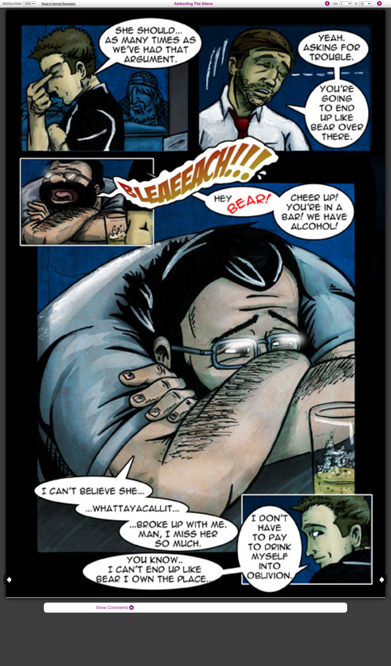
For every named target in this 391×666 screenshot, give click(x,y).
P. (356, 3)
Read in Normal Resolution (58, 3)
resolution (12, 3)
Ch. (335, 3)
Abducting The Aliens (193, 4)
